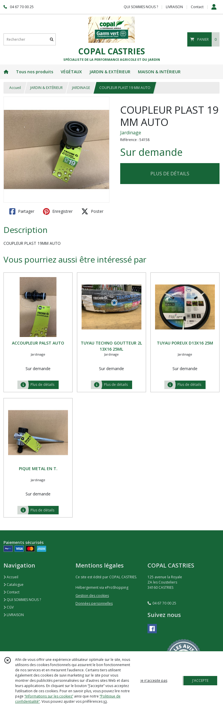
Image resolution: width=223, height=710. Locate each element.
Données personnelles (94, 603)
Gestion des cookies (92, 595)
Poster (92, 211)
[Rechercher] (51, 39)
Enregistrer (58, 211)
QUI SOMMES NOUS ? (22, 599)
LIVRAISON (13, 614)
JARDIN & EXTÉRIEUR (46, 87)
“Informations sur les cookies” (48, 696)
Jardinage (130, 132)
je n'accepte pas (154, 680)
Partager (21, 211)
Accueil (15, 87)
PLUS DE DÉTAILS (169, 173)
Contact (197, 6)
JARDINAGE (81, 87)
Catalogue (13, 584)
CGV (8, 607)
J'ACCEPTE (200, 680)
